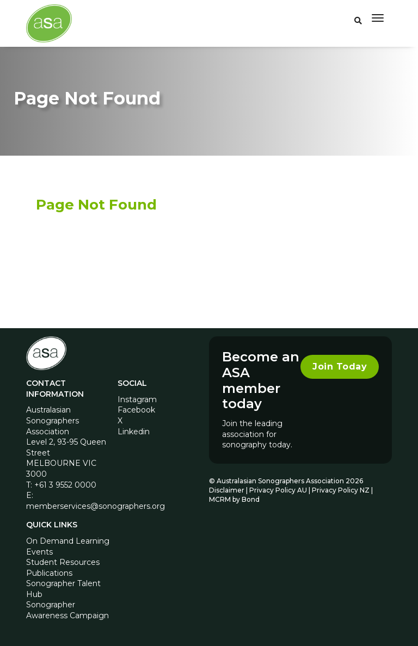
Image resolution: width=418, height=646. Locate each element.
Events (39, 552)
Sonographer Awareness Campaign (67, 610)
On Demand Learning (67, 541)
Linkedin (134, 431)
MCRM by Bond (234, 499)
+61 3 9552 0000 (65, 485)
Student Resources (63, 562)
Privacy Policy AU (278, 490)
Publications (49, 573)
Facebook (136, 410)
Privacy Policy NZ (341, 490)
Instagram (137, 399)
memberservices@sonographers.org (95, 506)
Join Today (339, 366)
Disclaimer (226, 490)
